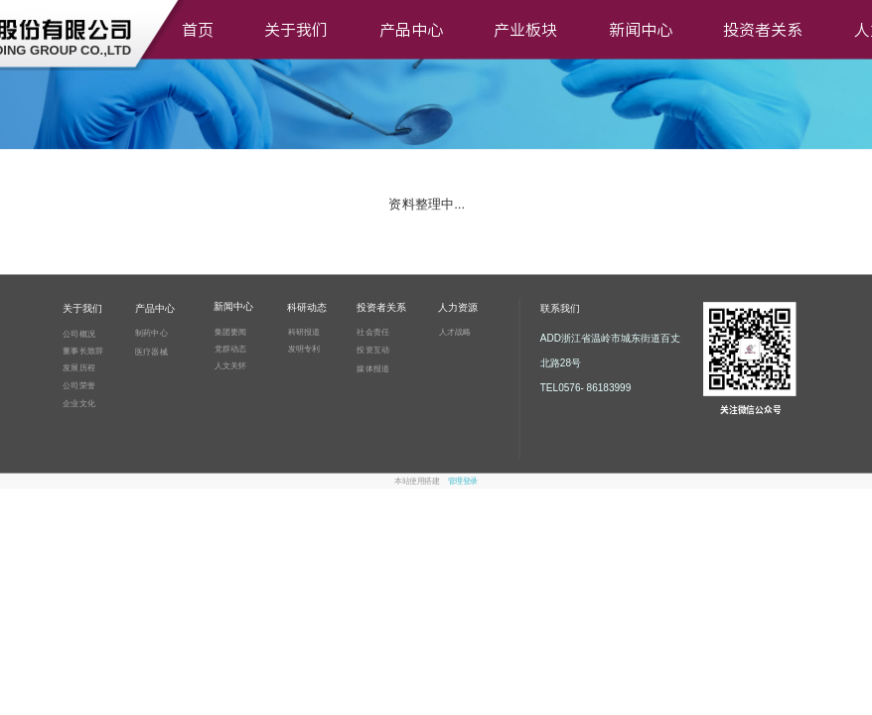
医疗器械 (151, 351)
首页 (198, 30)
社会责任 (373, 332)
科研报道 (304, 332)
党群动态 (231, 348)
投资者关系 (762, 30)
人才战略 (455, 332)
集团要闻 (231, 331)
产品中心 (411, 30)
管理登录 (463, 481)
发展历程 (79, 367)
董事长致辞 (83, 350)
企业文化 (79, 402)
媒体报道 (373, 367)
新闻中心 (640, 30)
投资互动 (373, 349)
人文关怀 (231, 364)
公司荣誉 (79, 384)
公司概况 (79, 333)
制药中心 (151, 333)
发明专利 (304, 349)
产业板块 (525, 30)
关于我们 (296, 30)
